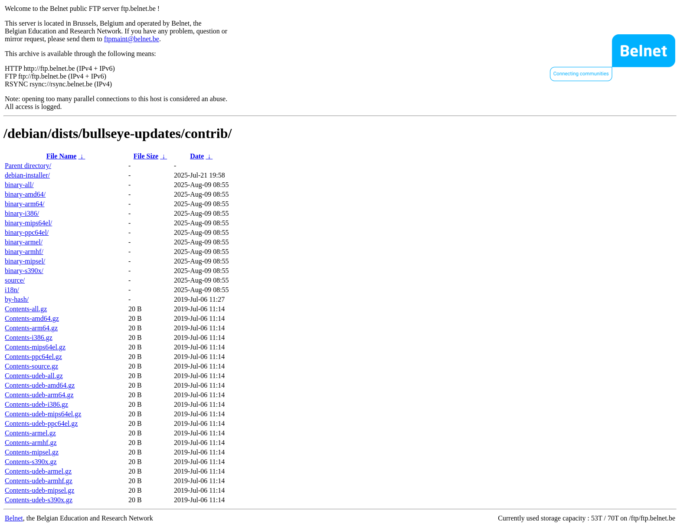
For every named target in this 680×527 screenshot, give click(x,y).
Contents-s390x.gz (31, 461)
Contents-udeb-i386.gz (36, 404)
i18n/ (12, 289)
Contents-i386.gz (28, 337)
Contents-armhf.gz (31, 442)
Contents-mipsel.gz (32, 452)
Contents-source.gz (31, 366)
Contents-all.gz (26, 309)
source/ (15, 280)
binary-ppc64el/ (27, 232)
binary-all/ (19, 184)
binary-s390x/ (24, 270)
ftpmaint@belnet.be (131, 39)
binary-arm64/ (25, 204)
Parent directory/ (28, 165)
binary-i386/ (22, 213)
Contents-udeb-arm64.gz (39, 395)
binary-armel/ (23, 242)
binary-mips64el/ (28, 223)
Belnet (14, 518)
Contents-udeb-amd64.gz (40, 385)
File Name (61, 156)
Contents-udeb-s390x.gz (38, 500)
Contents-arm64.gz (31, 328)
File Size (146, 156)
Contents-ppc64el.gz (33, 356)
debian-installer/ (27, 175)
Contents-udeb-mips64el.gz (43, 414)
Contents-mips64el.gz (35, 347)
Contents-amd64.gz (32, 318)
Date (197, 156)
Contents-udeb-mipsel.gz (39, 490)
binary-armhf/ (24, 251)
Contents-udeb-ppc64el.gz (41, 423)
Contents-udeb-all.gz (34, 375)
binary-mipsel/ (25, 261)
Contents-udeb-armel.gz (38, 471)
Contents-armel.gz (30, 433)
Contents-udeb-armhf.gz (38, 480)
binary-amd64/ (25, 194)
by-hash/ (17, 299)
